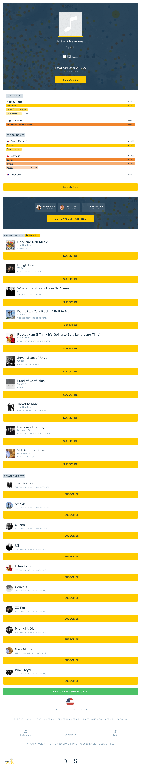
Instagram (25, 733)
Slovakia (15, 156)
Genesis (21, 384)
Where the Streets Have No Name (43, 288)
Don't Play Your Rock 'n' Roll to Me (43, 311)
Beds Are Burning (30, 427)
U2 (19, 291)
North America (45, 719)
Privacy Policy (35, 744)
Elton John (23, 338)
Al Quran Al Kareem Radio (19, 124)
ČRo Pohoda (13, 113)
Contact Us (70, 733)
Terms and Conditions (62, 744)
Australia (16, 174)
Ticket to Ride (27, 404)
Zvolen (10, 159)
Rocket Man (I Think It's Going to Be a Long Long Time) (59, 334)
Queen (21, 361)
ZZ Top (21, 268)
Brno (9, 149)
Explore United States (70, 704)
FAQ (115, 733)
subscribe (70, 79)
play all (32, 235)
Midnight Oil (24, 430)
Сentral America (69, 719)
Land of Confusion (31, 381)
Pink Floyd (23, 670)
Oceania (122, 719)
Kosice (10, 167)
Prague (10, 145)
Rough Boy (25, 265)
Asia (29, 719)
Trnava (10, 163)
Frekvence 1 (13, 105)
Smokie (21, 314)
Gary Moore (23, 453)
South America (92, 719)
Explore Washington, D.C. (70, 691)
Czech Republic (19, 141)
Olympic (70, 47)
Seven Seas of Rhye (32, 357)
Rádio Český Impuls (16, 109)
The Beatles (24, 245)
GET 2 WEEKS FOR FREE (70, 218)
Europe (18, 719)
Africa (109, 719)
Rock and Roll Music (32, 242)
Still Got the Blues (31, 450)
